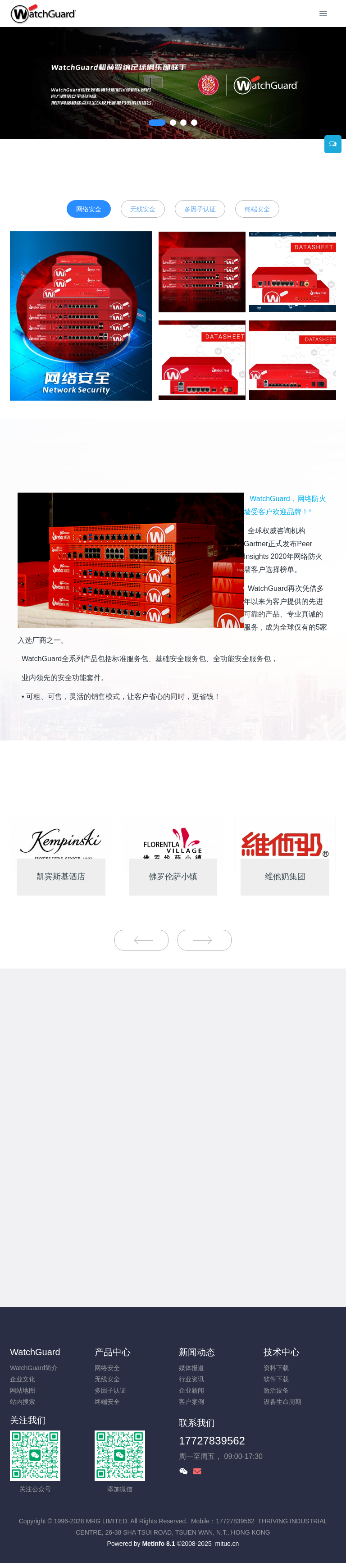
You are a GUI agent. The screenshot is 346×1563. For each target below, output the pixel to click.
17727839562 (212, 1441)
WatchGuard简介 (34, 1367)
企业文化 (22, 1379)
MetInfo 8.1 (158, 1543)
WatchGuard (35, 1352)
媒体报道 (191, 1367)
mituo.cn (227, 1543)
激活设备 (276, 1390)
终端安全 (257, 209)
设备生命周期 (282, 1401)
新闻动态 (197, 1352)
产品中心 (113, 1352)
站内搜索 (22, 1401)
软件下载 (276, 1379)
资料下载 (276, 1367)
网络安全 (88, 209)
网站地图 (22, 1390)
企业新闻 (191, 1390)
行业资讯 (191, 1379)
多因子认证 (200, 209)
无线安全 (142, 209)
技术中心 (282, 1352)
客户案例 (191, 1401)
